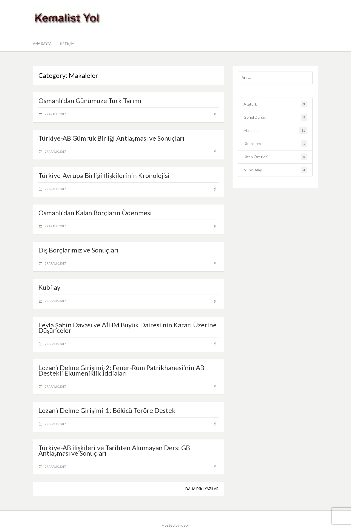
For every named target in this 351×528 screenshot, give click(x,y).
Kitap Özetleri (275, 157)
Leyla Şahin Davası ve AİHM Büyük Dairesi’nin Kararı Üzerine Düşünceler (127, 327)
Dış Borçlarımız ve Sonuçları (78, 250)
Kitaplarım (275, 143)
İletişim (67, 43)
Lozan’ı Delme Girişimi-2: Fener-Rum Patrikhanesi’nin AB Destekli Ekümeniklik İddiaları (121, 370)
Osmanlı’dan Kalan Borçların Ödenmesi (95, 213)
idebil (184, 525)
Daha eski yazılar (201, 489)
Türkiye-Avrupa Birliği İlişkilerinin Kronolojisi (104, 175)
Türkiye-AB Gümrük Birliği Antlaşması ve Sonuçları (111, 138)
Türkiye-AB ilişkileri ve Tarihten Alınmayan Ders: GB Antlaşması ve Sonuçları (114, 450)
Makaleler (275, 130)
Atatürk (275, 104)
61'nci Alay (275, 170)
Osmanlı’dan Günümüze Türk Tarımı (89, 100)
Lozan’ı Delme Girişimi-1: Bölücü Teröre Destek (107, 410)
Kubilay (49, 287)
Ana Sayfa (42, 43)
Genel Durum (275, 117)
